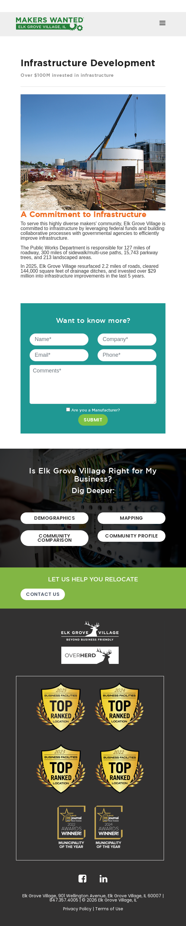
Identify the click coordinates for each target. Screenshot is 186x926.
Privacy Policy (77, 909)
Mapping (131, 518)
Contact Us (42, 594)
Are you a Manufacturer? (93, 410)
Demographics (54, 518)
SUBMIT (93, 419)
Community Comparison (54, 538)
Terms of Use (109, 909)
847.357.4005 (64, 900)
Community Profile (131, 535)
